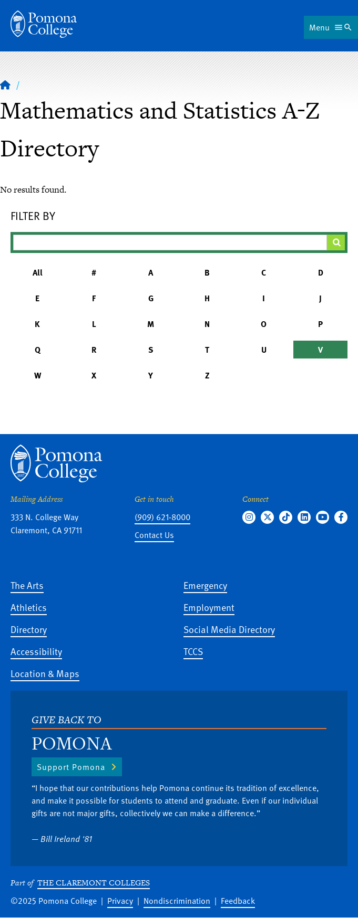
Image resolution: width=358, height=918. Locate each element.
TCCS (193, 651)
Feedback (238, 900)
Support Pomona (71, 767)
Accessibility (36, 651)
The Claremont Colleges (93, 882)
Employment (208, 607)
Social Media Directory (229, 629)
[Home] (5, 84)
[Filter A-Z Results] (170, 242)
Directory (29, 629)
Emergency (205, 585)
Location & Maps (45, 673)
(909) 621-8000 (162, 517)
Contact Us (154, 535)
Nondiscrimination (177, 900)
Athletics (29, 607)
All (38, 272)
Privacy (120, 900)
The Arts (27, 585)
